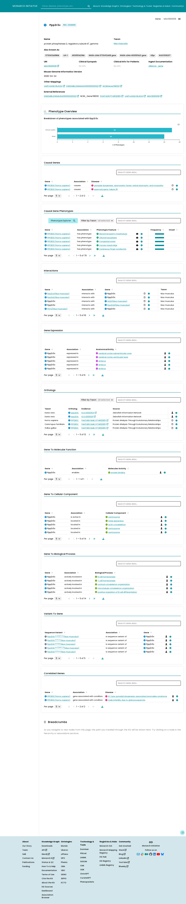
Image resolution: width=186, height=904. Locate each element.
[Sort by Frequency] (162, 229)
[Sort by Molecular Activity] (127, 468)
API (44, 850)
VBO (63, 870)
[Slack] (142, 854)
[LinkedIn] (154, 854)
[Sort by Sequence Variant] (64, 632)
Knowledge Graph (110, 6)
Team (25, 850)
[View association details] (176, 185)
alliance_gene (156, 66)
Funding (26, 866)
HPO (63, 858)
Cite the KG (47, 878)
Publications (28, 862)
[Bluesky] (162, 854)
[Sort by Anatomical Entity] (115, 349)
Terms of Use (48, 874)
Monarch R (48, 858)
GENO (63, 874)
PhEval (83, 853)
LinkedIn (124, 858)
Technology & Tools (142, 6)
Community (178, 6)
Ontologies (125, 6)
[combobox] (66, 6)
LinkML (83, 857)
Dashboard (47, 890)
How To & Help (49, 866)
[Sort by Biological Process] (114, 572)
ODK (82, 869)
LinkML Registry (107, 865)
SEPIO (63, 878)
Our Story (27, 846)
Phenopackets (87, 882)
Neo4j (46, 854)
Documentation (49, 870)
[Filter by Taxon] (97, 220)
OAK (82, 865)
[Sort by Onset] (176, 229)
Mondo (64, 846)
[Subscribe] (138, 854)
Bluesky (123, 866)
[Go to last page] (94, 255)
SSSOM (83, 861)
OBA (63, 866)
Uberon (64, 850)
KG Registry (105, 861)
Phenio (64, 862)
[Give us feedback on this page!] (182, 832)
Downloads (47, 846)
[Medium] (146, 854)
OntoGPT (84, 873)
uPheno (64, 854)
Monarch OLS (106, 846)
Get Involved (125, 846)
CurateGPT (85, 878)
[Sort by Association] (87, 181)
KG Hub (103, 857)
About (96, 6)
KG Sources (47, 886)
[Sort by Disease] (100, 181)
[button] (159, 234)
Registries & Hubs (161, 6)
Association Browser (47, 896)
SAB (24, 854)
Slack (122, 850)
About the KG (48, 882)
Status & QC (48, 862)
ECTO (63, 882)
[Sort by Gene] (51, 181)
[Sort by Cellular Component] (127, 512)
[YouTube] (158, 854)
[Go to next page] (89, 255)
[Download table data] (102, 195)
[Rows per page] (58, 196)
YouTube (124, 862)
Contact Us (27, 858)
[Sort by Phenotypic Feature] (117, 229)
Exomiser (84, 849)
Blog (122, 854)
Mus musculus (121, 43)
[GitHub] (150, 854)
